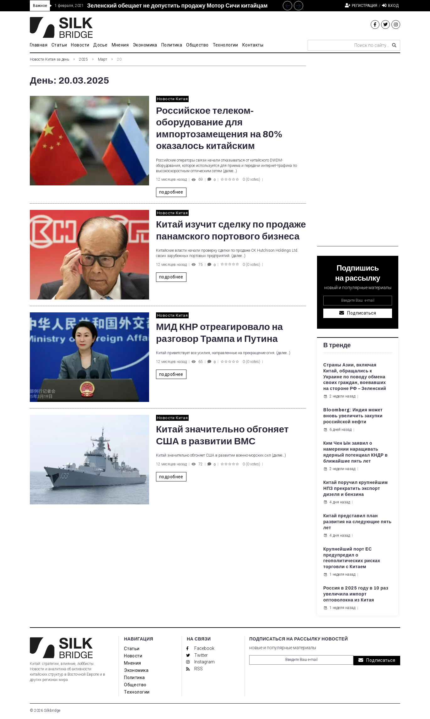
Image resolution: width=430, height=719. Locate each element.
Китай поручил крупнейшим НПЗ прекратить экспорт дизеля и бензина (355, 488)
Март (102, 59)
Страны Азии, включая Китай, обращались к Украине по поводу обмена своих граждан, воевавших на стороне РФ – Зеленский (354, 377)
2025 (83, 59)
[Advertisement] (357, 152)
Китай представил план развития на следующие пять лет (357, 521)
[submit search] (394, 45)
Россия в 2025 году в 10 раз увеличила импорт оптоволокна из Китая (355, 594)
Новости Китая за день (49, 59)
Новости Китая (172, 98)
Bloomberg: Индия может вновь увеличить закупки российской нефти (353, 416)
